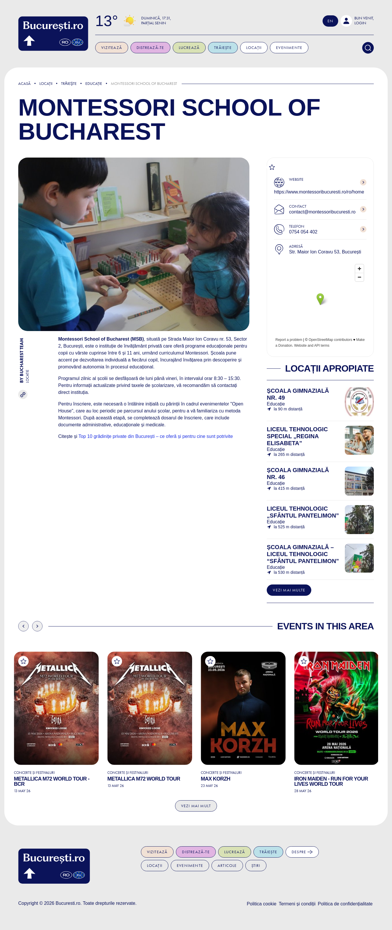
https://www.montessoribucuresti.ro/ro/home (319, 191)
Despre (302, 852)
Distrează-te (151, 47)
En (330, 21)
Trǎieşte (69, 83)
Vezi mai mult (196, 805)
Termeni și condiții (297, 903)
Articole (227, 865)
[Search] (368, 48)
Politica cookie (261, 903)
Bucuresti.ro (68, 903)
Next (37, 626)
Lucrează (189, 47)
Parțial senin (154, 23)
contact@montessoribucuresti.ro (322, 211)
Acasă (24, 83)
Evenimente (290, 47)
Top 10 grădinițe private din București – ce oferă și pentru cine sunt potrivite (156, 436)
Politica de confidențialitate (345, 903)
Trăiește (223, 47)
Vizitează (112, 47)
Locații (254, 47)
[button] (357, 21)
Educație (93, 83)
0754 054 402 (303, 231)
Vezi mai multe (289, 590)
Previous (23, 626)
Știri (255, 865)
